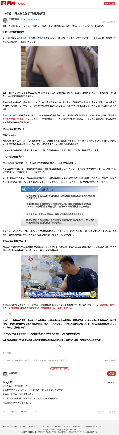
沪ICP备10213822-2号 (29, 432)
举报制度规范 (77, 426)
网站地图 (67, 426)
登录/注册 (109, 3)
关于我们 (14, 426)
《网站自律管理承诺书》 (93, 426)
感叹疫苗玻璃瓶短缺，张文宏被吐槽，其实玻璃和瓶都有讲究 (30, 398)
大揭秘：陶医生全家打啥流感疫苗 (18, 394)
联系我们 (6, 426)
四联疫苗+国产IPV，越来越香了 (17, 403)
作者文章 (7, 382)
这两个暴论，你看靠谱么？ (15, 386)
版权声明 (23, 426)
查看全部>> (111, 382)
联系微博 (49, 426)
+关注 (111, 373)
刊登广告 (41, 426)
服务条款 (32, 426)
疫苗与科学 (14, 19)
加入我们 (58, 426)
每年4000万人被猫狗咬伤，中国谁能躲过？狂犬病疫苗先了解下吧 (33, 390)
